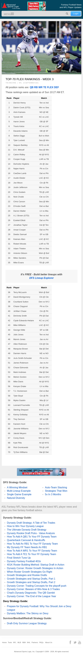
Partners (35, 642)
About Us (48, 642)
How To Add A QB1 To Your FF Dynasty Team (32, 536)
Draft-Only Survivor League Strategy (27, 623)
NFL (14, 642)
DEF (56, 87)
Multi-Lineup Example (19, 491)
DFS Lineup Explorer (41, 278)
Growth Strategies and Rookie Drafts (27, 575)
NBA (24, 642)
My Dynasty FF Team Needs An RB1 (27, 547)
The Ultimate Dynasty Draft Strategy (26, 529)
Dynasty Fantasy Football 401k (24, 561)
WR (40, 87)
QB (31, 87)
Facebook (70, 642)
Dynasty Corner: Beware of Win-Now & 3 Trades (33, 589)
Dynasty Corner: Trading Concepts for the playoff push (36, 585)
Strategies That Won (56, 491)
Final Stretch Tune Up (19, 557)
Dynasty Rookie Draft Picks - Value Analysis (31, 533)
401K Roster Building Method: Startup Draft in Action (35, 564)
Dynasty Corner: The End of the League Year (31, 596)
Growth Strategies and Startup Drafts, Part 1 (31, 578)
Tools (10, 642)
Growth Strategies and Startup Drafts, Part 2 (31, 582)
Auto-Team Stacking (56, 487)
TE (44, 87)
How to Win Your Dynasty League (25, 526)
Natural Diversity (16, 498)
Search (67, 13)
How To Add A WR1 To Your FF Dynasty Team (32, 550)
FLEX (50, 87)
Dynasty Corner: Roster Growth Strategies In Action (35, 568)
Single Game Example (19, 494)
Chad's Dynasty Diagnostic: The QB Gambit (31, 592)
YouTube (79, 642)
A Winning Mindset (17, 487)
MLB (19, 642)
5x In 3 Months (53, 494)
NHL (28, 642)
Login (75, 13)
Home (4, 642)
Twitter (75, 642)
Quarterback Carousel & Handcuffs (26, 540)
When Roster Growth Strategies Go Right (29, 571)
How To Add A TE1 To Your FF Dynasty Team (31, 554)
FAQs (41, 642)
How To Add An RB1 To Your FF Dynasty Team (32, 543)
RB (36, 87)
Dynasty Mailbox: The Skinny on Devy (27, 613)
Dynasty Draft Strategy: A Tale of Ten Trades (31, 522)
